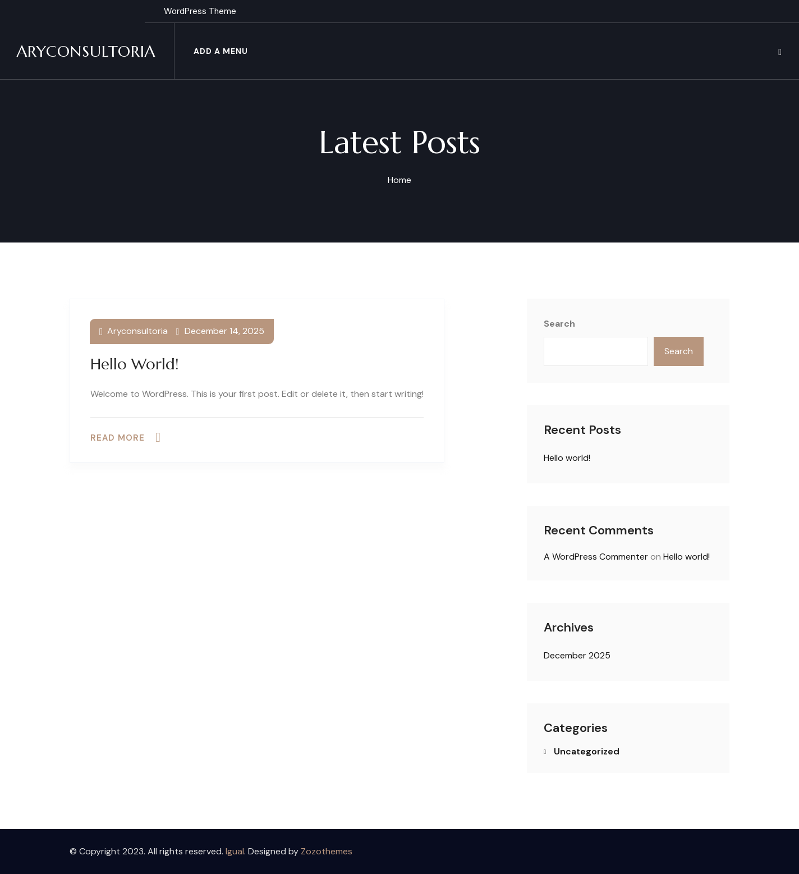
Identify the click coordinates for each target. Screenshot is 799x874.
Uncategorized (586, 751)
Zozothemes (326, 851)
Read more (117, 438)
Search (559, 324)
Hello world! (134, 364)
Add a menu (221, 51)
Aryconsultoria (86, 51)
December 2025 (577, 655)
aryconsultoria (137, 331)
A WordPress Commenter (596, 556)
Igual (235, 851)
